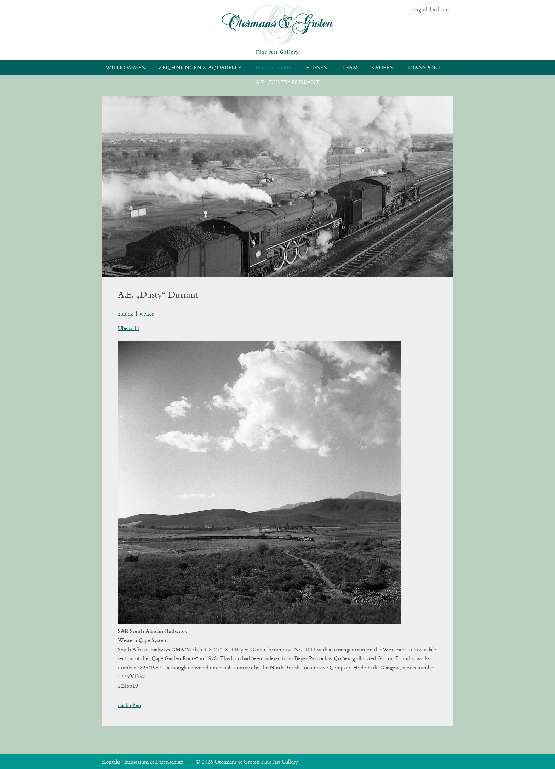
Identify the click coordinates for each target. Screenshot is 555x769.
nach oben (129, 705)
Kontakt (111, 762)
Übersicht (128, 328)
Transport (424, 67)
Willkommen (125, 67)
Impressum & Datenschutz (153, 762)
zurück (125, 314)
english (421, 9)
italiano (441, 9)
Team (350, 67)
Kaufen (382, 67)
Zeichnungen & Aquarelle (200, 67)
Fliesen (317, 67)
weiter (146, 314)
